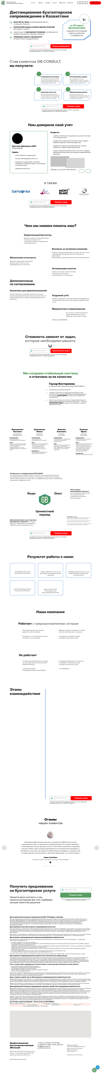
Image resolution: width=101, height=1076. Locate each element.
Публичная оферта (72, 1061)
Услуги (55, 2)
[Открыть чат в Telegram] (98, 1067)
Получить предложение (61, 46)
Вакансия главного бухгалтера (74, 1064)
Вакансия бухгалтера (72, 1066)
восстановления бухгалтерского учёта (70, 1020)
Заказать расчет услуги (61, 351)
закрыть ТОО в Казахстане (44, 1021)
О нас (33, 2)
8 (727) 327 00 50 (82, 3)
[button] (95, 2)
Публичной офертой (49, 51)
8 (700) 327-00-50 (44, 1064)
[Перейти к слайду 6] (50, 882)
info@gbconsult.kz (44, 1062)
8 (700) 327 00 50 (82, 2)
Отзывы (47, 2)
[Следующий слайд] (97, 864)
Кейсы (41, 2)
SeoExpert (80, 1071)
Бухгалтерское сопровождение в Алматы (15, 3)
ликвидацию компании (67, 1021)
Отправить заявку (73, 106)
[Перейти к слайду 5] (49, 882)
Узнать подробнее (59, 320)
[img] (76, 3)
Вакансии (62, 2)
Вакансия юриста (71, 1067)
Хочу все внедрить (78, 604)
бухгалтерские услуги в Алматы (34, 1020)
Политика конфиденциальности (76, 1062)
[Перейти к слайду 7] (51, 882)
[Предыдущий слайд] (4, 864)
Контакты (70, 2)
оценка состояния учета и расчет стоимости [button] (77, 33)
